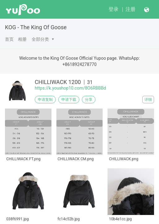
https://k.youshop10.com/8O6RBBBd (70, 88)
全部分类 (40, 39)
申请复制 (45, 99)
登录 (113, 9)
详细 (148, 99)
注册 (130, 9)
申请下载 (68, 99)
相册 (22, 39)
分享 (88, 99)
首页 (9, 39)
